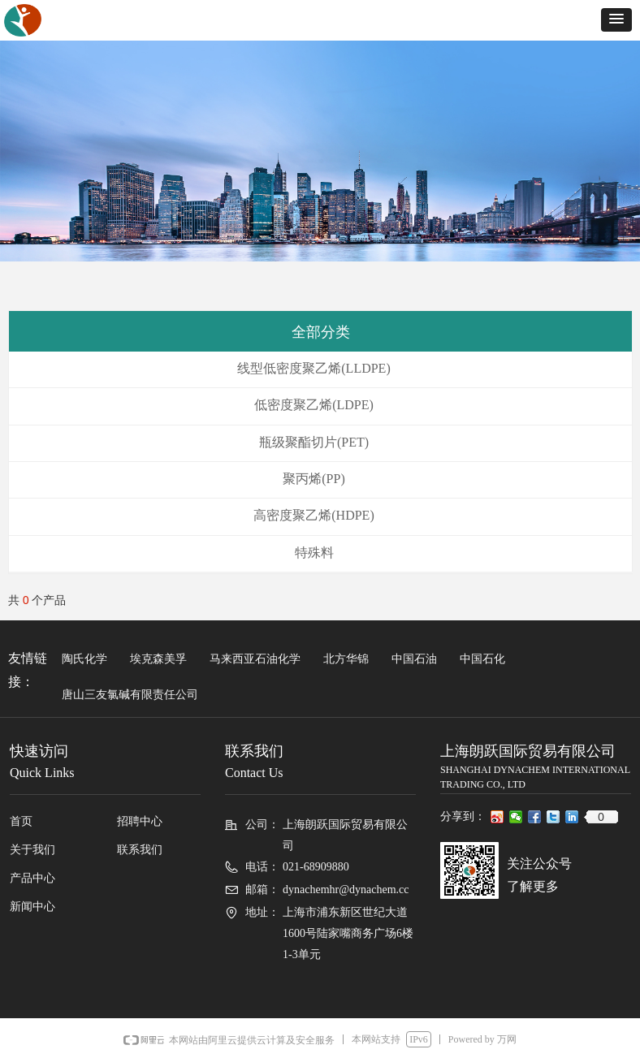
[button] (616, 20)
